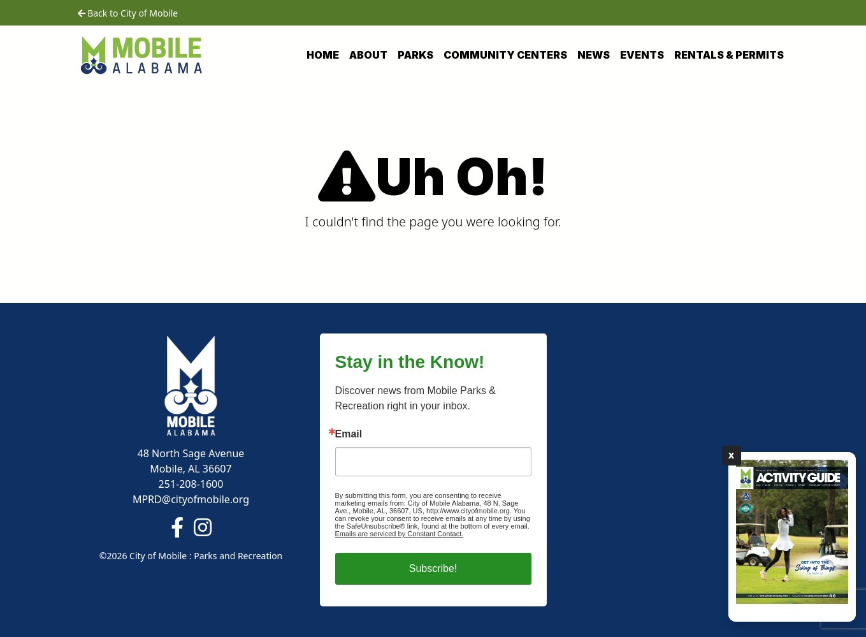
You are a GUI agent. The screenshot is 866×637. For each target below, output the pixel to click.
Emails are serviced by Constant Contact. (399, 534)
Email (349, 434)
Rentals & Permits (729, 54)
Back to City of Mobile (128, 13)
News (593, 54)
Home (323, 54)
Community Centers (505, 54)
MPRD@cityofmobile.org (191, 499)
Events (642, 54)
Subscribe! (433, 568)
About (368, 54)
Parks (415, 54)
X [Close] (731, 455)
